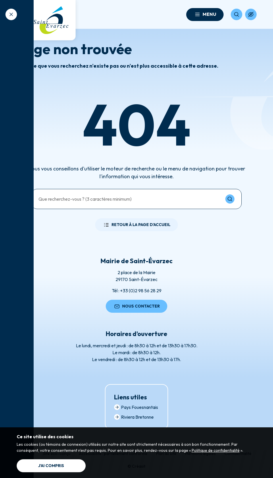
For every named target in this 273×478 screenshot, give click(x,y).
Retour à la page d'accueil (136, 225)
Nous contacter (136, 306)
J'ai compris (51, 465)
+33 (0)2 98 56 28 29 (141, 290)
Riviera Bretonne (134, 417)
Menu (205, 14)
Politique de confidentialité (216, 450)
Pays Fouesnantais (136, 407)
